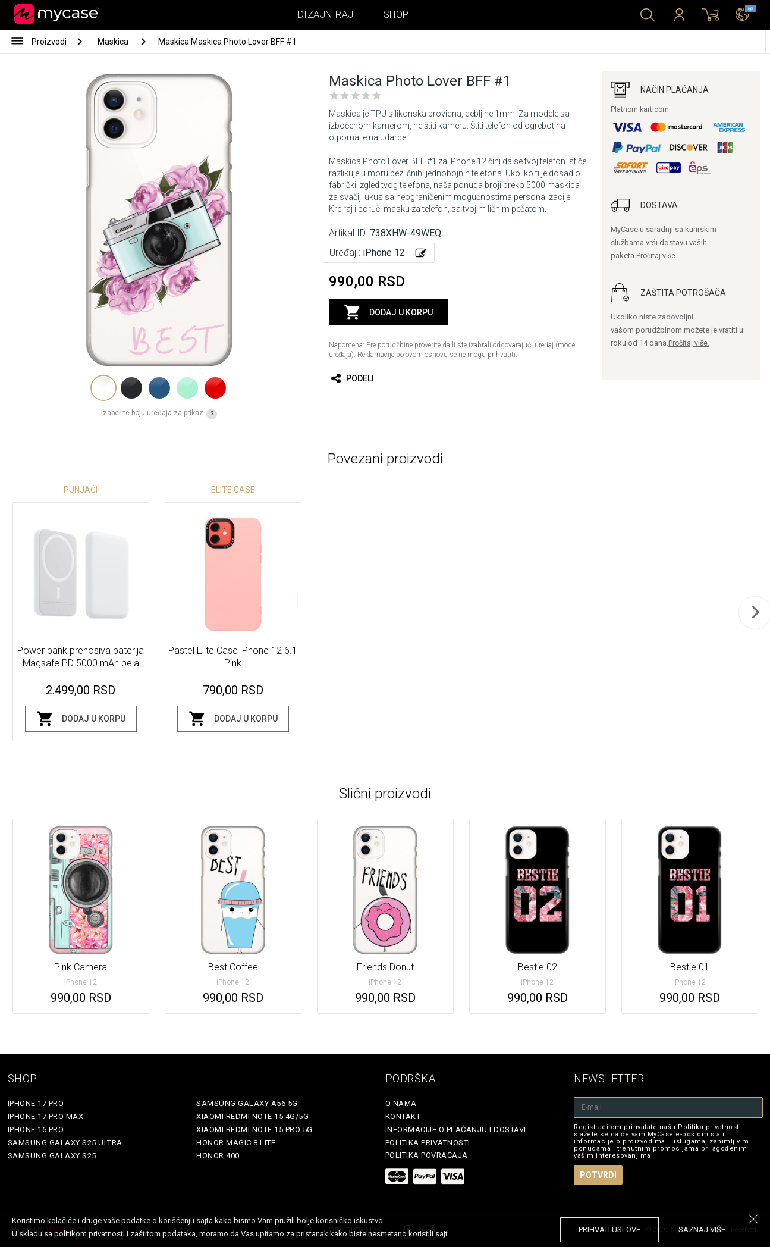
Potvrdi (598, 1175)
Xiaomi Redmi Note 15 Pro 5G (254, 1129)
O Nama (401, 1103)
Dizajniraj (326, 14)
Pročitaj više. (656, 256)
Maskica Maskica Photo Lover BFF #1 (227, 41)
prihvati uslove (609, 1229)
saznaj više (701, 1229)
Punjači (81, 489)
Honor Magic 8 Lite (235, 1142)
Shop (396, 14)
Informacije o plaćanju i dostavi (455, 1129)
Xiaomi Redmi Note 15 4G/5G (252, 1116)
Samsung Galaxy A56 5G (247, 1103)
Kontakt (403, 1116)
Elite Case (233, 489)
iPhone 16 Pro (36, 1129)
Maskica (114, 41)
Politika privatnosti (427, 1142)
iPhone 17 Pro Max (46, 1116)
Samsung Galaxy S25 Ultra (65, 1142)
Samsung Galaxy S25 (52, 1155)
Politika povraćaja (426, 1155)
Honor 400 (218, 1155)
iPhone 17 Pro (36, 1103)
